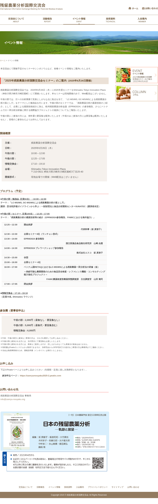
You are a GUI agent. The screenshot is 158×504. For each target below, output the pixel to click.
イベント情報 (54, 487)
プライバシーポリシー (98, 487)
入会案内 (80, 487)
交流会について (26, 487)
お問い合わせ (133, 487)
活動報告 (40, 487)
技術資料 (68, 487)
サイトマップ (117, 487)
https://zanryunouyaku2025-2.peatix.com (40, 375)
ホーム (2, 60)
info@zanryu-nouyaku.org (12, 399)
